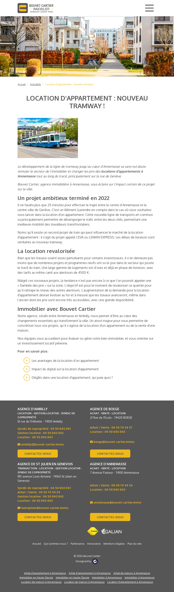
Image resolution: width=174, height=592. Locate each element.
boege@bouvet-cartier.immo (112, 441)
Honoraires (94, 543)
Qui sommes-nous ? (56, 543)
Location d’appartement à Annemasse (130, 582)
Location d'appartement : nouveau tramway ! (69, 84)
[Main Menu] (149, 8)
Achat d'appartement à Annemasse (45, 573)
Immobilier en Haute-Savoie (36, 577)
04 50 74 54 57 (121, 427)
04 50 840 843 (42, 437)
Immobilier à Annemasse (107, 577)
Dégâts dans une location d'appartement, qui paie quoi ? (72, 378)
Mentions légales (114, 543)
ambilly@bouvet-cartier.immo (41, 444)
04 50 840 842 (53, 433)
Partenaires (78, 543)
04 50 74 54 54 (49, 492)
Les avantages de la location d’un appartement (65, 361)
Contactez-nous (37, 453)
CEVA (80, 237)
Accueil (22, 84)
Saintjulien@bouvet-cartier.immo (43, 508)
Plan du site (134, 543)
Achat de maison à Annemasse (131, 573)
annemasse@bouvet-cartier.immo (115, 502)
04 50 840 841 (61, 428)
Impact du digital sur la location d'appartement (65, 369)
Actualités (35, 84)
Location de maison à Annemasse (41, 582)
